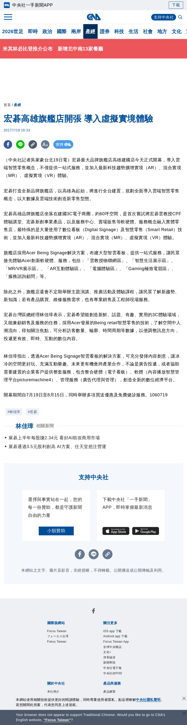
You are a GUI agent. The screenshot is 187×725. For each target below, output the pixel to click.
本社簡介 (53, 691)
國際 (62, 31)
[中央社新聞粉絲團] (93, 612)
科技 (119, 31)
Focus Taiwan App (116, 641)
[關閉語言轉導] (184, 714)
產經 (90, 31)
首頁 (7, 105)
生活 (134, 31)
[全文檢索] (180, 17)
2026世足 (13, 31)
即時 (33, 31)
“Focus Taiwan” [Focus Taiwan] (57, 720)
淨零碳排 (109, 657)
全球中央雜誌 (112, 647)
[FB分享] (8, 144)
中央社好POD (112, 673)
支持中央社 (164, 17)
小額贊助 (56, 530)
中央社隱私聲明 (148, 700)
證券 (105, 31)
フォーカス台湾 (58, 636)
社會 (148, 31)
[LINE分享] (20, 144)
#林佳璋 (14, 412)
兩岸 (76, 31)
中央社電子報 (112, 668)
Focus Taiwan (56, 631)
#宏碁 (32, 412)
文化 (177, 31)
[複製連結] (32, 144)
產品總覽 (109, 691)
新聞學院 (109, 663)
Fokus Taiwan (56, 641)
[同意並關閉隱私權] (184, 699)
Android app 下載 (115, 636)
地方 (162, 31)
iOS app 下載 (112, 631)
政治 (47, 31)
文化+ (107, 652)
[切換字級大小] (45, 144)
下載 (176, 5)
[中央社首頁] (93, 17)
